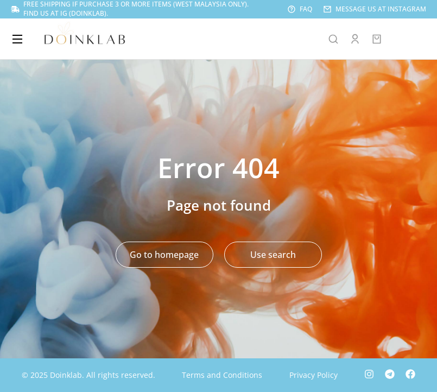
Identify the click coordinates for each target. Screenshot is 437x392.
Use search (273, 255)
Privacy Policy (313, 375)
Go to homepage (164, 255)
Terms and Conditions (222, 375)
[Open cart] (376, 39)
